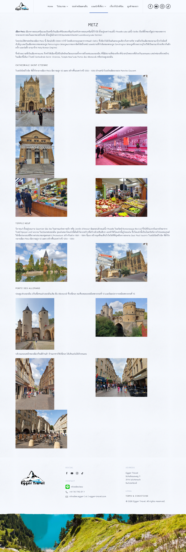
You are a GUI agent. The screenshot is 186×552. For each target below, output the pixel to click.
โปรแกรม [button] (62, 6)
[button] (93, 532)
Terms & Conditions (137, 496)
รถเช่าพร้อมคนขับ (80, 6)
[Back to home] (22, 6)
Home (50, 6)
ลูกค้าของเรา (132, 6)
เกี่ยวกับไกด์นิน (116, 6)
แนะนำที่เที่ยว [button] (98, 6)
